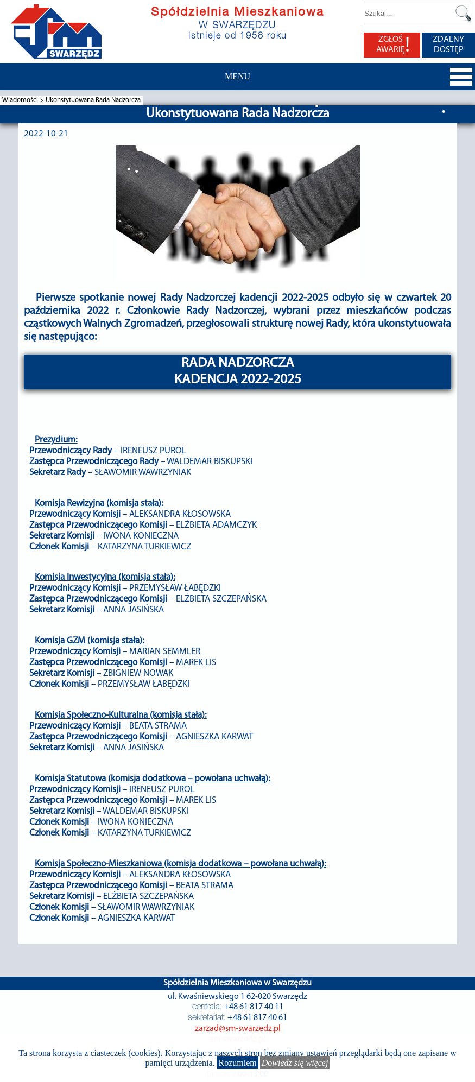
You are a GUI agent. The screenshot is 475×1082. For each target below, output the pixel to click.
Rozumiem (238, 1062)
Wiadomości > (24, 100)
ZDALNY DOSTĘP (448, 44)
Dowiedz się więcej (295, 1062)
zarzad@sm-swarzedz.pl (238, 1028)
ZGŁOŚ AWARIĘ (393, 45)
